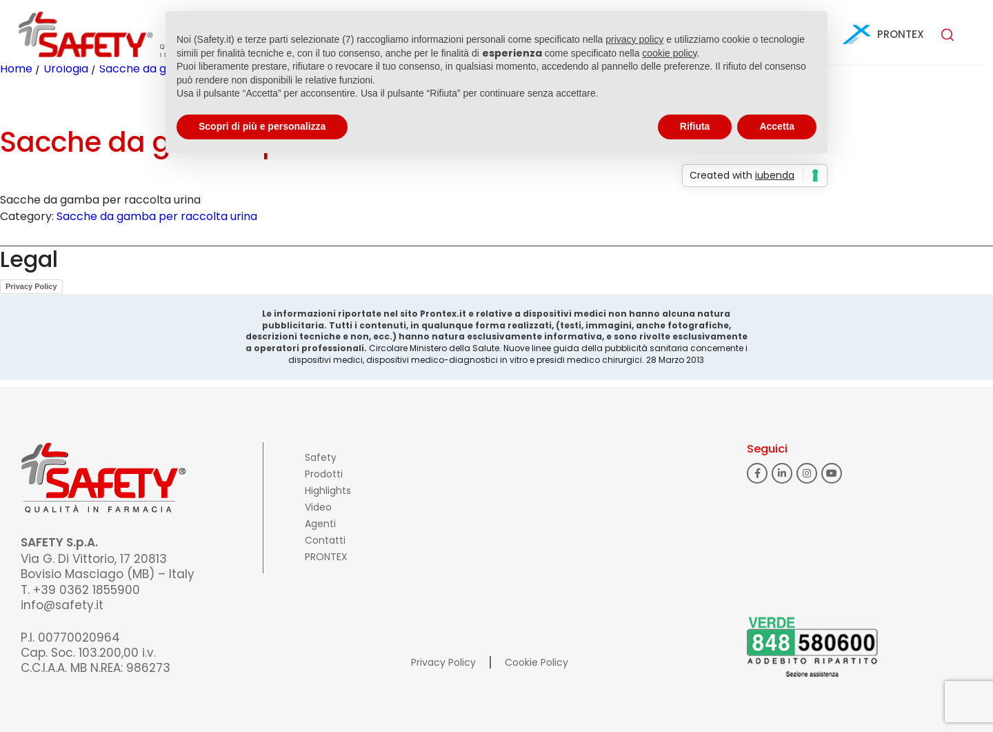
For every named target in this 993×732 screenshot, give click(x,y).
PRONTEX (900, 34)
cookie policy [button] (669, 53)
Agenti (320, 524)
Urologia (65, 69)
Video (318, 507)
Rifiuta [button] (695, 126)
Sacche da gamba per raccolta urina (157, 216)
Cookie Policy (536, 662)
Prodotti (324, 474)
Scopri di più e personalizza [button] (262, 126)
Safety (321, 457)
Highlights (328, 490)
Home (16, 69)
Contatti (325, 540)
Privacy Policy (31, 286)
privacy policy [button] (634, 39)
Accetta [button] (776, 126)
